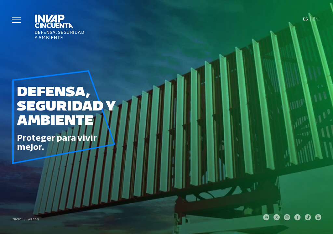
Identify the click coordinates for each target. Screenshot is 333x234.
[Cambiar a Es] (305, 19)
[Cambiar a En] (316, 19)
